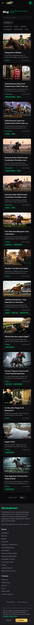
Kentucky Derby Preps (9, 553)
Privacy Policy (11, 602)
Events (16, 26)
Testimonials (5, 582)
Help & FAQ (5, 591)
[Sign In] (30, 3)
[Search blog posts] (17, 17)
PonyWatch (5, 550)
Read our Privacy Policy (10, 616)
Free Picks (23, 26)
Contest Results (6, 568)
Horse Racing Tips (7, 547)
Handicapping (7, 29)
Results (3, 539)
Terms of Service (22, 602)
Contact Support (7, 594)
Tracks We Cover (7, 562)
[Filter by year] (8, 22)
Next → (22, 497)
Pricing (3, 565)
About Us (4, 580)
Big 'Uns (4, 536)
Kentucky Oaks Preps (8, 556)
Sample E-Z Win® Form (9, 544)
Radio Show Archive (8, 571)
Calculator (5, 542)
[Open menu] (3, 3)
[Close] (29, 620)
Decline (8, 620)
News (26, 29)
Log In (3, 588)
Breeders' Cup (8, 26)
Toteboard (5, 533)
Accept (21, 620)
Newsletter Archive (8, 559)
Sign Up (4, 585)
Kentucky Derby (18, 29)
